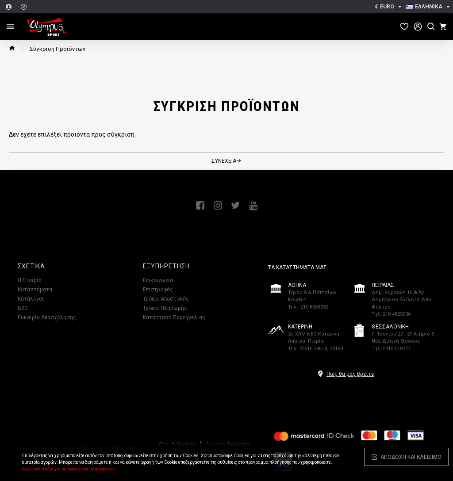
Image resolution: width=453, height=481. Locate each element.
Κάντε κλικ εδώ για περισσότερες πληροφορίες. (69, 468)
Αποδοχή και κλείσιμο (410, 457)
